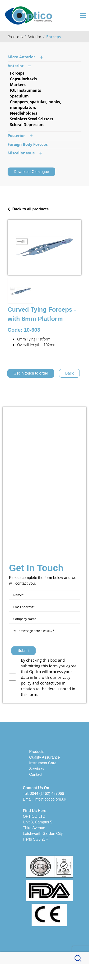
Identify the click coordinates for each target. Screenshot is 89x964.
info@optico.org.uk (50, 799)
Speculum (19, 96)
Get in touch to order (31, 373)
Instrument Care (42, 763)
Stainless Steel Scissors (31, 119)
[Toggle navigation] (83, 15)
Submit (23, 651)
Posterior (20, 136)
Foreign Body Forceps (28, 144)
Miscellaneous (25, 153)
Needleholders (23, 113)
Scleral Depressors (27, 124)
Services (36, 769)
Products (15, 36)
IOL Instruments (25, 90)
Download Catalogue (31, 172)
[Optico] (28, 15)
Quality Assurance (44, 757)
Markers (18, 84)
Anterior (34, 36)
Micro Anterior (25, 57)
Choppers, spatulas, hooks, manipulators (35, 104)
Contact (35, 774)
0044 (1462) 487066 (47, 793)
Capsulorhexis (23, 78)
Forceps (53, 36)
